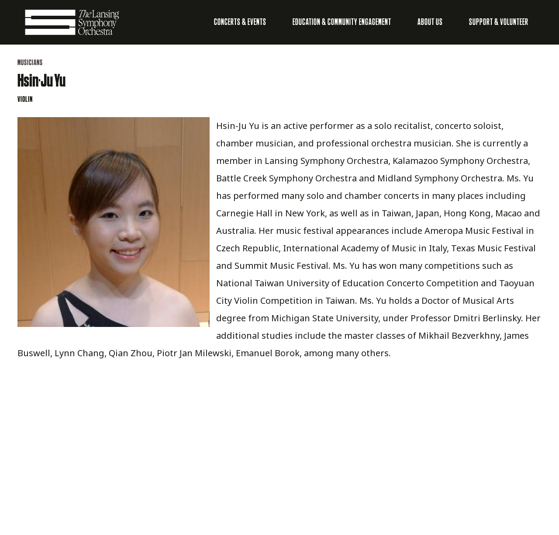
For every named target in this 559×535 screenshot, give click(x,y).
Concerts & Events (240, 22)
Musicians (30, 63)
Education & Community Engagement (342, 22)
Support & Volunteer (498, 22)
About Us (430, 22)
